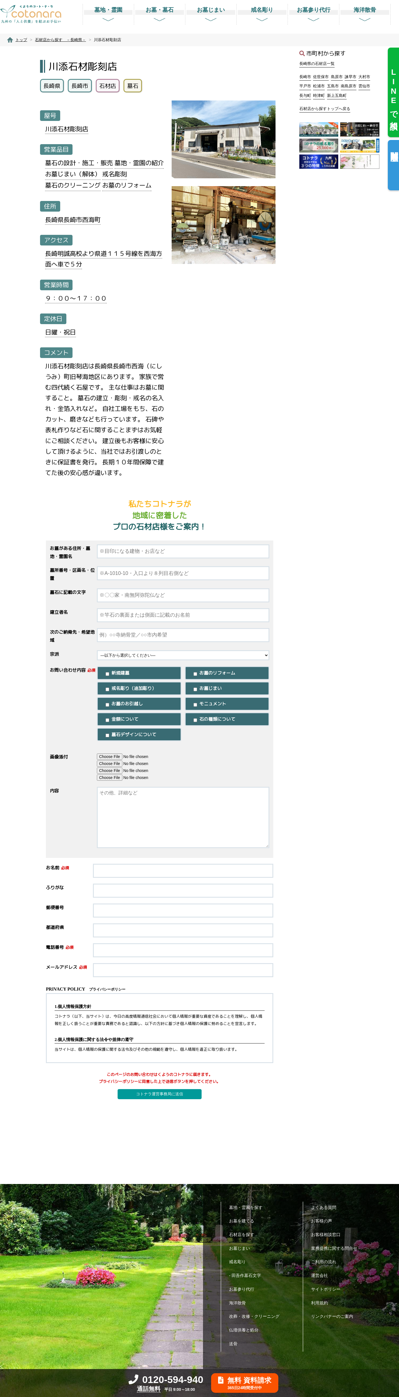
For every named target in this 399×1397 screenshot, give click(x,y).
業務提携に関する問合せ (336, 1248)
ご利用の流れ (325, 1261)
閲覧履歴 (394, 147)
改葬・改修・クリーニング (256, 1316)
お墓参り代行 (243, 1289)
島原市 (337, 76)
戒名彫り (239, 1261)
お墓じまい (241, 1248)
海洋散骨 (239, 1302)
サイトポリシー (328, 1289)
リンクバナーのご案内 (334, 1316)
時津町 (319, 95)
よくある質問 (325, 1207)
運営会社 (321, 1275)
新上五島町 (337, 95)
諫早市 (350, 76)
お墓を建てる (243, 1220)
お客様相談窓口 (328, 1234)
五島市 (333, 86)
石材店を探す (243, 1234)
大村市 (364, 76)
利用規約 (321, 1302)
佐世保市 (321, 76)
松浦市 (319, 86)
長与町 (305, 95)
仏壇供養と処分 (246, 1330)
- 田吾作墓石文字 (247, 1275)
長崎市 (305, 76)
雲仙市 (364, 86)
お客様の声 (323, 1220)
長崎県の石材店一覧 (317, 63)
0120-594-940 (166, 1379)
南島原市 (348, 86)
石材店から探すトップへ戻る (324, 108)
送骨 (235, 1343)
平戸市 (305, 86)
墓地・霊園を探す (248, 1207)
